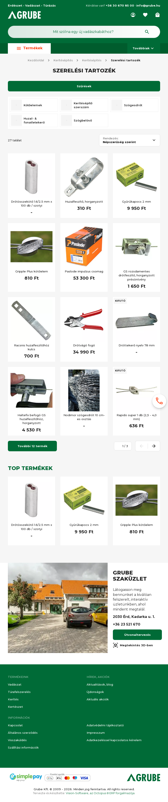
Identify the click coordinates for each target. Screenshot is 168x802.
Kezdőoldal (36, 61)
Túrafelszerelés (19, 692)
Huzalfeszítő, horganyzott (84, 202)
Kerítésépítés (63, 61)
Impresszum (96, 732)
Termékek (29, 48)
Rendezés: (111, 139)
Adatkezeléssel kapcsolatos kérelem (114, 740)
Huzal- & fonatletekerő (34, 121)
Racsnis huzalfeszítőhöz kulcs (31, 348)
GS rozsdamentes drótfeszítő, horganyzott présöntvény (137, 276)
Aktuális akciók (98, 699)
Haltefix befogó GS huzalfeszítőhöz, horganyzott (32, 420)
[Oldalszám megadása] (120, 447)
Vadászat (14, 684)
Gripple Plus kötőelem (31, 272)
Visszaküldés (17, 740)
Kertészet (15, 706)
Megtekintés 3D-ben (133, 646)
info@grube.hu (148, 5)
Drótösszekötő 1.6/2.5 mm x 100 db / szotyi (31, 204)
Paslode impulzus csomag (84, 272)
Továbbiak (144, 48)
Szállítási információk (23, 747)
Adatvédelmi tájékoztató (105, 725)
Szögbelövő (83, 121)
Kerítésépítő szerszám (83, 106)
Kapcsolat (15, 725)
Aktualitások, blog (100, 684)
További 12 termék (32, 447)
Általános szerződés (23, 732)
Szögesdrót (133, 106)
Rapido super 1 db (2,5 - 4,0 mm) (137, 418)
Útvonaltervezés (137, 635)
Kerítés (13, 699)
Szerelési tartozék (125, 61)
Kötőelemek (33, 106)
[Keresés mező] (84, 32)
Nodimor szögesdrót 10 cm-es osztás (84, 418)
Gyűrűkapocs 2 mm (136, 202)
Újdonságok (95, 692)
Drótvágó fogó (84, 346)
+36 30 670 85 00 (120, 5)
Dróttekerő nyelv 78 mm (137, 346)
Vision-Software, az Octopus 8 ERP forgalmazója (100, 793)
